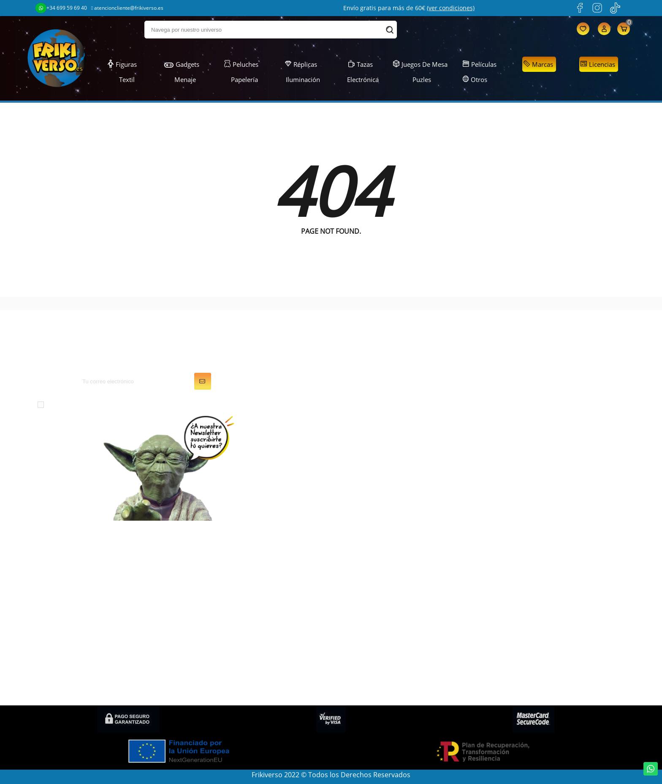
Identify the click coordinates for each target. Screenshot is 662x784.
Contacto (503, 662)
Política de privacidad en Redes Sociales (552, 674)
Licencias (598, 64)
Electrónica (358, 79)
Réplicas (301, 64)
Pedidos (350, 567)
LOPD (498, 555)
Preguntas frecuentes (523, 626)
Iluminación (299, 79)
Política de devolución (524, 638)
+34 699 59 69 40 (61, 8)
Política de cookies (518, 615)
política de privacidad (199, 404)
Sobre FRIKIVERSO (517, 579)
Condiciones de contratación (535, 686)
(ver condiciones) (451, 8)
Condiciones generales (525, 567)
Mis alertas (354, 615)
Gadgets (181, 64)
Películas (479, 64)
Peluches (241, 64)
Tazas (360, 64)
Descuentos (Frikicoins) (526, 603)
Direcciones (356, 591)
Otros (475, 79)
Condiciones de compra (527, 650)
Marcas (538, 64)
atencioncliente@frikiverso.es (127, 7)
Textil (122, 79)
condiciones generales (116, 404)
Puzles (416, 79)
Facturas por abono (368, 579)
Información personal (371, 555)
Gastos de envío (514, 591)
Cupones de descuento (374, 603)
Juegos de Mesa (420, 64)
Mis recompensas (365, 626)
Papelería (240, 79)
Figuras (122, 64)
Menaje (181, 79)
